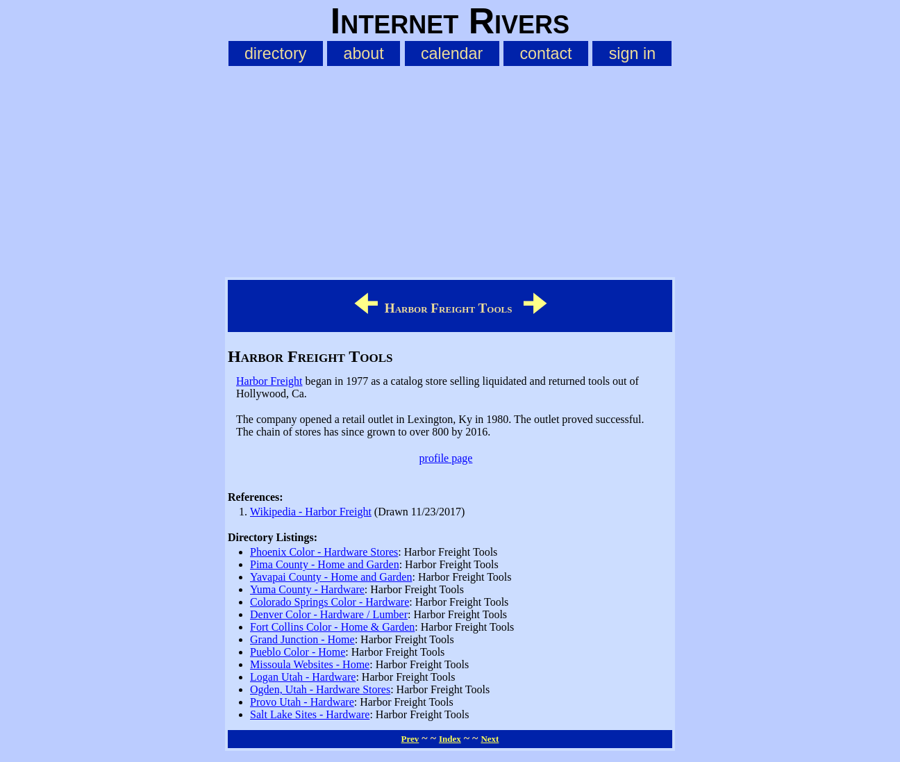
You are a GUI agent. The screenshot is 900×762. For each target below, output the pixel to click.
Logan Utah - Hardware (303, 677)
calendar (452, 53)
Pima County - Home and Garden (324, 564)
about (363, 53)
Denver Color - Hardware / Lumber (329, 614)
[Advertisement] (450, 169)
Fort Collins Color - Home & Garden (332, 627)
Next (490, 739)
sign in (632, 53)
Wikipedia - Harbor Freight (311, 511)
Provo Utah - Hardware (302, 702)
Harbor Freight (269, 381)
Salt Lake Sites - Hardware (309, 714)
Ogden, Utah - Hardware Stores (320, 689)
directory (275, 53)
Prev (410, 739)
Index (450, 739)
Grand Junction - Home (302, 639)
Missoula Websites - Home (309, 664)
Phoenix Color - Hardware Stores (324, 552)
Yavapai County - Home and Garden (331, 577)
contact (545, 53)
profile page (446, 458)
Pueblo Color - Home (297, 652)
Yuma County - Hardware (307, 589)
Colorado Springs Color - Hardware (329, 602)
